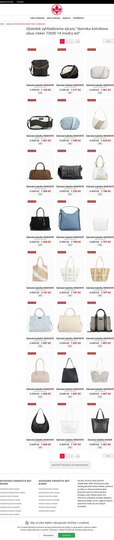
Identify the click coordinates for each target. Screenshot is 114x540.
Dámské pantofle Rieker (10, 507)
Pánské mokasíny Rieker (48, 489)
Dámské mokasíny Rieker (10, 500)
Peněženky (78, 18)
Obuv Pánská (53, 18)
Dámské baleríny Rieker (9, 489)
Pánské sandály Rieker (48, 504)
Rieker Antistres (6, 2)
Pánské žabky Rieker (47, 511)
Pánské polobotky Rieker (49, 500)
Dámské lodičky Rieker (9, 496)
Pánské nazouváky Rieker (49, 493)
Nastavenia (48, 535)
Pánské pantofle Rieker (48, 496)
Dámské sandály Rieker (9, 514)
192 (77, 41)
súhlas (67, 527)
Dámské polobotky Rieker (10, 511)
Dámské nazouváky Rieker (10, 504)
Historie (20, 2)
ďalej (108, 41)
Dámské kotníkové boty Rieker (12, 493)
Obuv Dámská (37, 18)
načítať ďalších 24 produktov (70, 465)
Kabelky (67, 18)
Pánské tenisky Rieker (47, 507)
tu (92, 530)
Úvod (2, 24)
